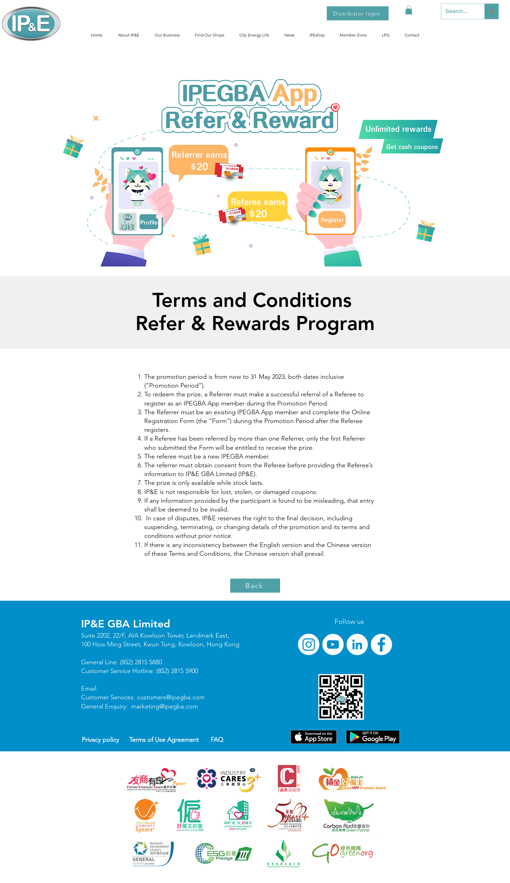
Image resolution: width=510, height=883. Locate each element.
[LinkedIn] (357, 644)
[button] (408, 10)
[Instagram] (308, 644)
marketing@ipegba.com (164, 706)
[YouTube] (333, 644)
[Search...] (457, 11)
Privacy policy (100, 740)
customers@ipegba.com (171, 697)
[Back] (255, 586)
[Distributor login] (358, 13)
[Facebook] (381, 644)
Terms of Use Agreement (164, 740)
